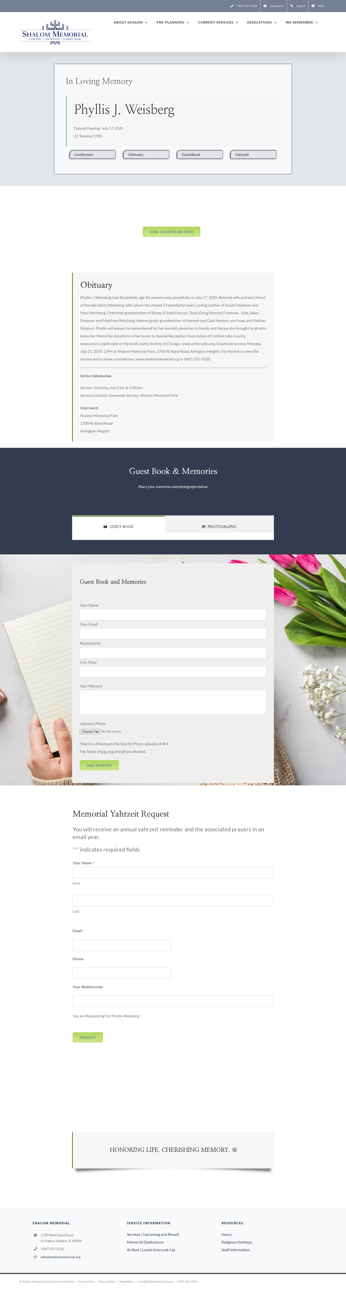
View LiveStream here (171, 232)
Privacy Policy (107, 1281)
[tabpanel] (173, 536)
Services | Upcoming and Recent (153, 1234)
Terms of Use (86, 1281)
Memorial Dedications (145, 1242)
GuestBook (191, 154)
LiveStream (83, 154)
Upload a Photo (93, 723)
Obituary (135, 154)
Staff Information (236, 1249)
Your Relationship (88, 986)
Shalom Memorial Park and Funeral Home (48, 1281)
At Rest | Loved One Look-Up (151, 1249)
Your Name (89, 605)
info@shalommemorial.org (60, 1257)
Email (78, 931)
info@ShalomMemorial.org (156, 1281)
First (76, 883)
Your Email (89, 624)
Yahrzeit (242, 154)
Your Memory (91, 686)
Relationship (90, 643)
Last (76, 911)
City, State (88, 662)
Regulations (126, 1281)
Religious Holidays (237, 1242)
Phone (78, 958)
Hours (227, 1234)
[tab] (119, 524)
